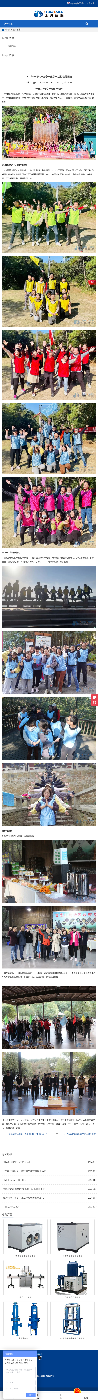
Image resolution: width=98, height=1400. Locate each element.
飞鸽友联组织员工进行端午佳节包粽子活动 (24, 1171)
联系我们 (81, 3)
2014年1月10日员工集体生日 (17, 1162)
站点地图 (91, 3)
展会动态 (12, 46)
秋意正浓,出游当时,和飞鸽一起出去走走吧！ (25, 1189)
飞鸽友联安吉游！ (12, 1207)
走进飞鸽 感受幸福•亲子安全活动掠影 (79, 1134)
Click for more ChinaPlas (14, 1180)
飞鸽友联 (30, 98)
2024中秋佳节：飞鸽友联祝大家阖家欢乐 (23, 1198)
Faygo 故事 (16, 29)
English (71, 3)
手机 (61, 1396)
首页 (7, 29)
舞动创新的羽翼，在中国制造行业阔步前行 (28, 1134)
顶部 (86, 1396)
